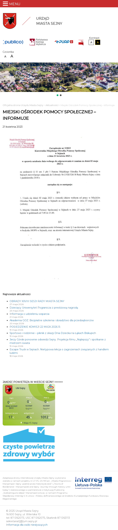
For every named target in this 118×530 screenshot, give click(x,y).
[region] (59, 80)
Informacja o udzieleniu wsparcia (29, 313)
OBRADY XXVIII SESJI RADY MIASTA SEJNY (37, 301)
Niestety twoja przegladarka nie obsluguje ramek (38, 405)
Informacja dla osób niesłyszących (27, 524)
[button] (57, 95)
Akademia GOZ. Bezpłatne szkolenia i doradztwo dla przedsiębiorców (52, 320)
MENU (14, 4)
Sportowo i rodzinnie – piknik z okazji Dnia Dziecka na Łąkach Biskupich (53, 333)
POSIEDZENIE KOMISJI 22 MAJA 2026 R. (35, 326)
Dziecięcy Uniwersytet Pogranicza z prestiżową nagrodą (44, 307)
